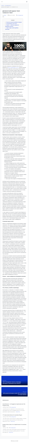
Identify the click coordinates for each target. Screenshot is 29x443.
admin (5, 15)
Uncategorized (8, 5)
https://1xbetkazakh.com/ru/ (13, 67)
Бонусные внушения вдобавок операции (14, 22)
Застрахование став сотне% (11, 23)
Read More (18, 411)
